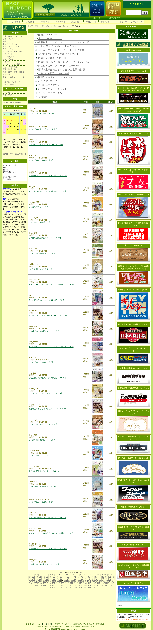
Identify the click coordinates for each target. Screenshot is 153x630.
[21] (91, 575)
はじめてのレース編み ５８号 (41, 114)
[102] (31, 583)
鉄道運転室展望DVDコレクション (133, 368)
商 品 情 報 (30, 22)
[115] (89, 583)
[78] (30, 581)
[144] (67, 587)
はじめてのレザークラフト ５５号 (43, 129)
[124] (45, 585)
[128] (63, 585)
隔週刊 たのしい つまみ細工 (53, 58)
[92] (79, 581)
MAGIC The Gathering (12, 102)
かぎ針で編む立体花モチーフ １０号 (45, 238)
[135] (94, 585)
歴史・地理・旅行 (10, 69)
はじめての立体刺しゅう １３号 (42, 440)
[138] (107, 585)
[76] (109, 579)
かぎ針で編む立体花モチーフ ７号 (44, 564)
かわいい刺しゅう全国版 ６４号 (42, 269)
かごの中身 (60, 22)
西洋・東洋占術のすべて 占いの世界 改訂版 (61, 69)
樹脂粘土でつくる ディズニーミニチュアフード (63, 42)
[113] (80, 583)
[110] (67, 583)
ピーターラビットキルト (51, 93)
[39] (67, 577)
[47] (95, 577)
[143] (63, 587)
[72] (95, 579)
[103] (36, 583)
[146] (76, 587)
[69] (85, 579)
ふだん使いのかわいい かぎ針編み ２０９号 (47, 300)
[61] (57, 579)
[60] (54, 579)
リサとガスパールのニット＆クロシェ (58, 46)
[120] (112, 583)
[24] (101, 575)
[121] (31, 585)
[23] (98, 575)
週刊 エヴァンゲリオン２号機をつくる (133, 195)
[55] (36, 579)
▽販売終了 (44, 96)
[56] (40, 579)
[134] (89, 585)
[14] (66, 575)
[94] (86, 581)
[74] (102, 579)
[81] (40, 581)
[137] (103, 585)
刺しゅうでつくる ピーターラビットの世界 (61, 50)
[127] (58, 585)
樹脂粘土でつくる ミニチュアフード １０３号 (48, 409)
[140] (49, 587)
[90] (72, 581)
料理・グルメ (8, 49)
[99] (103, 581)
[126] (54, 585)
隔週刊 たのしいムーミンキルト (55, 77)
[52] (113, 577)
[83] (47, 581)
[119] (107, 583)
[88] (65, 581)
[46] (92, 577)
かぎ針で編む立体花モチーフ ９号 (44, 331)
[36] (57, 577)
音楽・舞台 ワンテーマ (13, 36)
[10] (53, 575)
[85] (54, 581)
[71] (92, 579)
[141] (54, 587)
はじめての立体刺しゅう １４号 (42, 253)
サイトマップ (121, 22)
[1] (30, 575)
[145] (71, 587)
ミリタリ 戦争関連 (10, 67)
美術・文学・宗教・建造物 (13, 72)
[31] (40, 577)
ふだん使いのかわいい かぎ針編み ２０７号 (47, 518)
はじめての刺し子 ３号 (38, 207)
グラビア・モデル (10, 44)
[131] (76, 585)
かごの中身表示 (9, 177)
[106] (49, 583)
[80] (37, 581)
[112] (76, 583)
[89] (68, 581)
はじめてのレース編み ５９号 (41, 160)
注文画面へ (7, 179)
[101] (112, 581)
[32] (43, 577)
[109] (63, 583)
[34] (50, 577)
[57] (43, 579)
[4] (38, 575)
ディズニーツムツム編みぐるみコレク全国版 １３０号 (51, 284)
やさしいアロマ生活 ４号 (39, 222)
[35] (54, 577)
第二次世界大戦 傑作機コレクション (133, 324)
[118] (103, 583)
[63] (64, 579)
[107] (54, 583)
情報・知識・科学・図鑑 (13, 52)
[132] (80, 585)
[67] (78, 579)
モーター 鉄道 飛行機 (13, 64)
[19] (84, 575)
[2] (33, 575)
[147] (80, 587)
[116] (94, 583)
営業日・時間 (91, 22)
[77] (113, 579)
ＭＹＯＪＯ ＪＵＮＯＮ (133, 583)
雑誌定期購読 (114, 18)
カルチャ (6, 74)
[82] (44, 581)
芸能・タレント (9, 39)
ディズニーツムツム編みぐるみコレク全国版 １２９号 (51, 533)
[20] (88, 575)
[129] (67, 585)
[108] (58, 583)
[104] (40, 583)
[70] (88, 579)
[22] (94, 575)
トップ (30, 26)
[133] (85, 585)
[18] (80, 575)
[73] (99, 579)
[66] (75, 579)
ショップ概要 (14, 22)
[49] (102, 577)
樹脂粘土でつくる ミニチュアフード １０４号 (48, 316)
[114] (85, 583)
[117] (98, 583)
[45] (88, 577)
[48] (99, 577)
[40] (71, 577)
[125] (49, 585)
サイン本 (6, 92)
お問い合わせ (136, 22)
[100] (108, 581)
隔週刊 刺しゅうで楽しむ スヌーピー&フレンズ (63, 62)
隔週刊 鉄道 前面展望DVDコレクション (133, 388)
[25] (105, 575)
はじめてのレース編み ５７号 (41, 362)
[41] (75, 577)
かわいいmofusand (48, 34)
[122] (36, 585)
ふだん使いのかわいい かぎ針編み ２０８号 (47, 378)
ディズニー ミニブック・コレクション (133, 458)
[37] (60, 577)
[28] (29, 577)
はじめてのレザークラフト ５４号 (43, 424)
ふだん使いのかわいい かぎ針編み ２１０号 (47, 191)
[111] (71, 583)
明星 (120, 605)
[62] (60, 579)
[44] (85, 577)
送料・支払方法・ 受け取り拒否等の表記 (133, 619)
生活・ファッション (11, 46)
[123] (40, 585)
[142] (58, 587)
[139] (112, 585)
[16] (73, 575)
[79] (33, 581)
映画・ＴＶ (7, 41)
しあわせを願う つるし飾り (53, 73)
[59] (50, 579)
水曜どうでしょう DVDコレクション (133, 134)
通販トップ (39, 26)
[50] (106, 577)
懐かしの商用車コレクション (133, 545)
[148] (85, 587)
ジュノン (127, 605)
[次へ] (81, 572)
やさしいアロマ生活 (49, 85)
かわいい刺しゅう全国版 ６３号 (42, 487)
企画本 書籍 (8, 84)
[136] (98, 585)
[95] (89, 581)
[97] (96, 581)
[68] (82, 579)
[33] (47, 577)
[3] (35, 575)
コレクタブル (8, 57)
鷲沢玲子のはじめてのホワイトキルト (58, 54)
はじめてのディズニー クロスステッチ (58, 65)
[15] (70, 575)
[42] (78, 577)
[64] (67, 579)
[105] (45, 583)
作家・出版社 (8, 95)
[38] (64, 577)
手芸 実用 (7, 54)
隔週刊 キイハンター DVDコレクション (133, 290)
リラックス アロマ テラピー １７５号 (46, 393)
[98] (100, 581)
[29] (33, 577)
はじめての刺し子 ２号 (38, 455)
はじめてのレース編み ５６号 (41, 502)
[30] (36, 577)
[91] (75, 581)
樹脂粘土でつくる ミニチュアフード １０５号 (48, 176)
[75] (106, 579)
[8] (48, 575)
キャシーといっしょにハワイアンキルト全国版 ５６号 (51, 347)
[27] (112, 575)
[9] (50, 575)
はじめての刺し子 (47, 81)
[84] (51, 581)
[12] (60, 575)
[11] (56, 575)
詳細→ (22, 106)
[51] (109, 577)
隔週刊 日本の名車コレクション (133, 507)
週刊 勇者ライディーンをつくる (133, 71)
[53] (29, 579)
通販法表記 (75, 22)
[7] (45, 575)
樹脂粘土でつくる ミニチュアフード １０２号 (48, 549)
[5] (40, 575)
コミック (96, 18)
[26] (108, 575)
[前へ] (62, 572)
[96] (93, 581)
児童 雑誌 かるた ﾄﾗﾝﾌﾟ (12, 82)
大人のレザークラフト (50, 38)
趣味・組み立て (9, 59)
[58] (47, 579)
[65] (71, 579)
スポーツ (6, 62)
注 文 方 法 (45, 22)
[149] (89, 587)
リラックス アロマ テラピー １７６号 (46, 145)
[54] (33, 579)
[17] (77, 575)
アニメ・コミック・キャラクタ (14, 78)
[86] (58, 581)
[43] (82, 577)
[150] (94, 587)
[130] (71, 585)
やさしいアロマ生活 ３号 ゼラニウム (44, 471)
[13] (63, 575)
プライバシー (106, 22)
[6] (42, 575)
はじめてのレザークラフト (52, 89)
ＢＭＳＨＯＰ (47, 624)
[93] (82, 581)
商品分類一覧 (50, 26)
